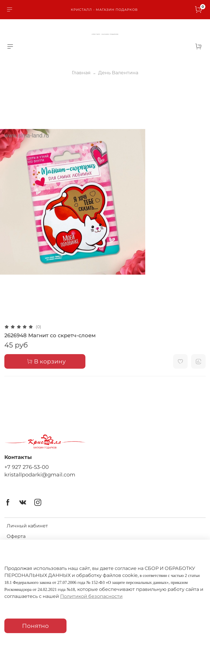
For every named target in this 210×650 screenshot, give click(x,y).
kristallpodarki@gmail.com (39, 474)
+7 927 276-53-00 (26, 467)
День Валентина (118, 72)
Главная (81, 72)
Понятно (35, 625)
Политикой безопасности (91, 596)
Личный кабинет (27, 526)
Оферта (16, 536)
